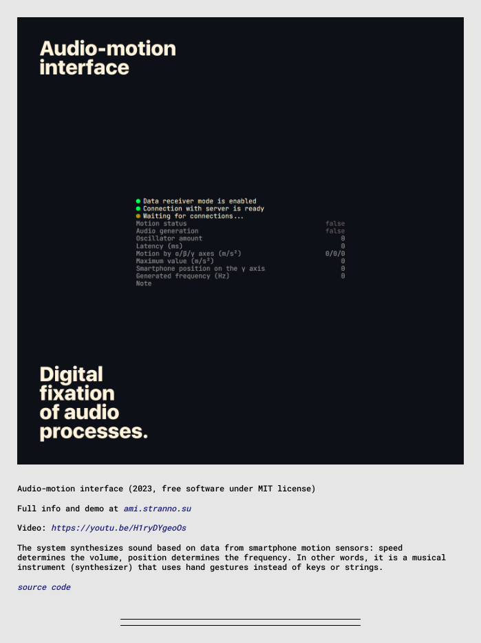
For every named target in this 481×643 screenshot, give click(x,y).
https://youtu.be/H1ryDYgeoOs (118, 527)
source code (43, 586)
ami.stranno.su (157, 507)
